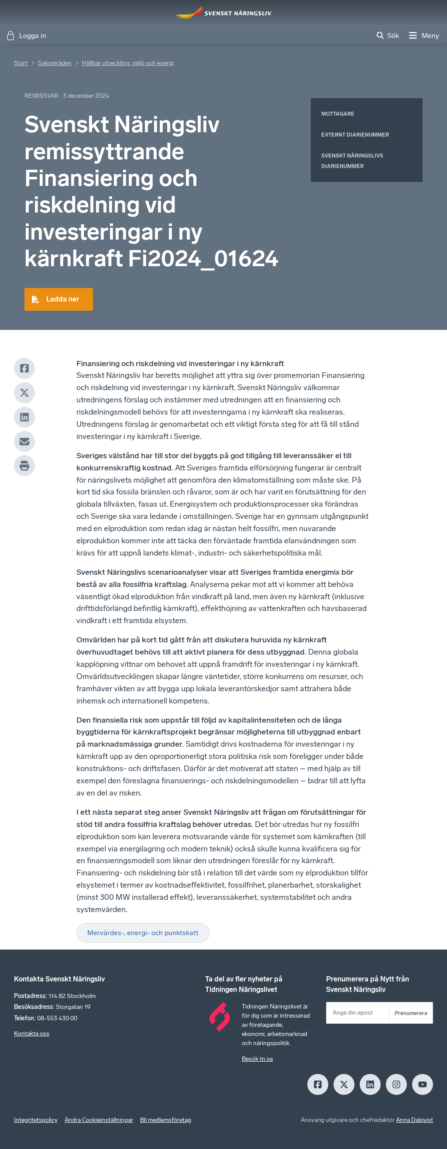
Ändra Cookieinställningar (99, 1120)
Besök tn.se (257, 1059)
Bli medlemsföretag (165, 1120)
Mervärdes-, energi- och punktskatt (143, 933)
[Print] (24, 465)
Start (21, 63)
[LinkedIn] (24, 417)
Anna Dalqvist (414, 1120)
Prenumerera (411, 1013)
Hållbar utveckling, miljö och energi (128, 63)
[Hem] (223, 12)
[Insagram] (396, 1084)
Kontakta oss (31, 1033)
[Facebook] (24, 368)
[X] (24, 392)
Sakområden (55, 63)
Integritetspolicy (36, 1120)
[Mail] (24, 441)
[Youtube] (422, 1084)
